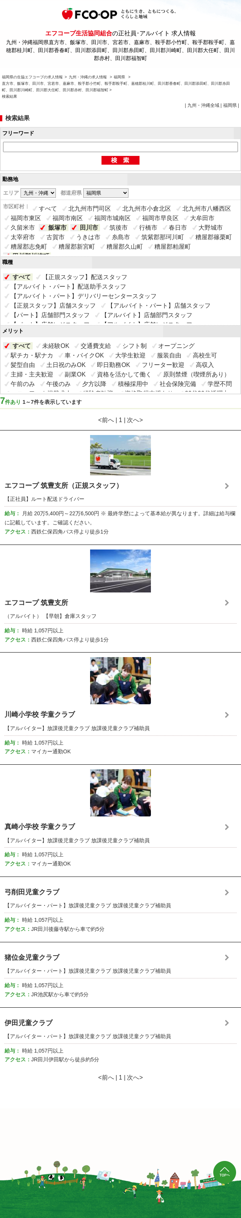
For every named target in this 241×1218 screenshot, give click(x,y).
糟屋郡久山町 (124, 246)
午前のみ (23, 384)
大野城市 (210, 227)
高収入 (205, 365)
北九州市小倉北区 (146, 208)
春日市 (178, 227)
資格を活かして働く (124, 374)
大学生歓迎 (130, 355)
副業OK (75, 374)
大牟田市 (202, 218)
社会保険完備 (178, 384)
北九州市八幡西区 (206, 208)
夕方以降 (94, 384)
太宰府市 (23, 237)
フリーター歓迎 (163, 365)
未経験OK (55, 346)
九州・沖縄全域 (203, 105)
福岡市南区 (67, 218)
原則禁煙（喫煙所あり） (196, 374)
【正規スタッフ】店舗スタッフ (53, 305)
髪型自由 (23, 365)
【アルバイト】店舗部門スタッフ (146, 315)
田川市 (89, 227)
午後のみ (58, 384)
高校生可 (205, 355)
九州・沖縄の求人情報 (88, 77)
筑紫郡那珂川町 (162, 237)
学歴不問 (220, 384)
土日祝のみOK (66, 365)
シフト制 (134, 346)
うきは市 (88, 237)
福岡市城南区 (112, 218)
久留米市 (23, 227)
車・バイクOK (84, 355)
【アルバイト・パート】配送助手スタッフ (68, 286)
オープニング (176, 346)
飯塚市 (57, 227)
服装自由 (169, 355)
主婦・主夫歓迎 (32, 374)
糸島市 (121, 237)
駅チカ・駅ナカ (32, 355)
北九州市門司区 (89, 208)
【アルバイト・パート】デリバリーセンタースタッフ (84, 296)
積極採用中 (133, 384)
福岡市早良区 (160, 218)
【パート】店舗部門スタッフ (50, 315)
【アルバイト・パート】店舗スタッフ (159, 305)
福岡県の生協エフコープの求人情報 (32, 77)
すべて (48, 208)
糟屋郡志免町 (29, 246)
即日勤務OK (113, 365)
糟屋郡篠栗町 (213, 237)
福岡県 (119, 77)
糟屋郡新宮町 (77, 246)
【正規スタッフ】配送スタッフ (84, 277)
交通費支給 (96, 346)
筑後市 (118, 227)
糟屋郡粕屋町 (172, 246)
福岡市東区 (26, 218)
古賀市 (55, 237)
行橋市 (148, 227)
